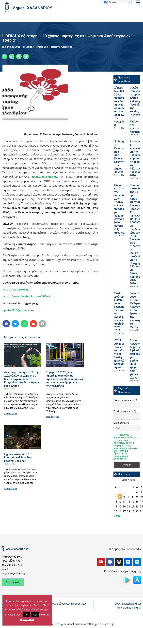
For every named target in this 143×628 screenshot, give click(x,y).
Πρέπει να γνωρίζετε (60, 47)
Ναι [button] (26, 614)
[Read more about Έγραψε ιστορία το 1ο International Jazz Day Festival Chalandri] (22, 437)
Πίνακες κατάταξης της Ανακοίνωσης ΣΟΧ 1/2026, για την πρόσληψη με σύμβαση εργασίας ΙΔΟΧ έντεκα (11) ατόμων (122, 209)
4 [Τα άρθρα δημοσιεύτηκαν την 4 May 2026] (115, 496)
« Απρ (117, 516)
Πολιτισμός (41, 47)
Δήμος (30, 47)
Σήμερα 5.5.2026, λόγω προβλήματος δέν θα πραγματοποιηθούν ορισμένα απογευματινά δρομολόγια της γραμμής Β (64, 379)
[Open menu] (138, 2)
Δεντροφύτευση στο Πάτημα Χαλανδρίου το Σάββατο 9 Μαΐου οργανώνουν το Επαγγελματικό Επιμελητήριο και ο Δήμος (22, 379)
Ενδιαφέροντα (121, 422)
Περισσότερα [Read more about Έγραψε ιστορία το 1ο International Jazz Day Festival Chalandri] (10, 488)
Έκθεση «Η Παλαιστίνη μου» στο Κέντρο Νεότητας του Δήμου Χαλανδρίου (121, 157)
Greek (110, 3)
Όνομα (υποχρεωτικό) (125, 400)
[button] (4, 56)
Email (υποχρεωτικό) (124, 411)
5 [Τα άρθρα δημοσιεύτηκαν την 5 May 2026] (120, 496)
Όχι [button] (35, 614)
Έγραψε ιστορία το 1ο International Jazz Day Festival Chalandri (18, 457)
